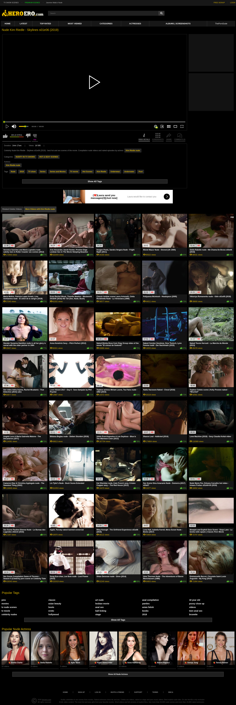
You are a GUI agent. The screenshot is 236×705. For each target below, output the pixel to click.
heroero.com (46, 699)
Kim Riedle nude (133, 150)
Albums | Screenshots (178, 23)
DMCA (170, 692)
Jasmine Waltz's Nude (54, 2)
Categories (106, 23)
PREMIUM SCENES (32, 2)
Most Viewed (75, 23)
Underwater (129, 172)
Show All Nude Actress (118, 674)
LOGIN (232, 2)
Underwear (115, 172)
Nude (13, 172)
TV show (32, 172)
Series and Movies (58, 172)
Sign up (81, 692)
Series (42, 172)
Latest (23, 23)
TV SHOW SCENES (11, 2)
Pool (141, 172)
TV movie (74, 172)
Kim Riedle (101, 172)
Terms (155, 692)
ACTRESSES (135, 23)
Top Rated (45, 23)
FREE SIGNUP (219, 2)
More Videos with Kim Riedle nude (40, 209)
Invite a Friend (117, 692)
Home (8, 23)
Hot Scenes (87, 172)
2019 (22, 172)
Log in (98, 692)
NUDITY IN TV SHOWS (25, 157)
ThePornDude (221, 23)
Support (138, 692)
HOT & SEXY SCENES (48, 157)
